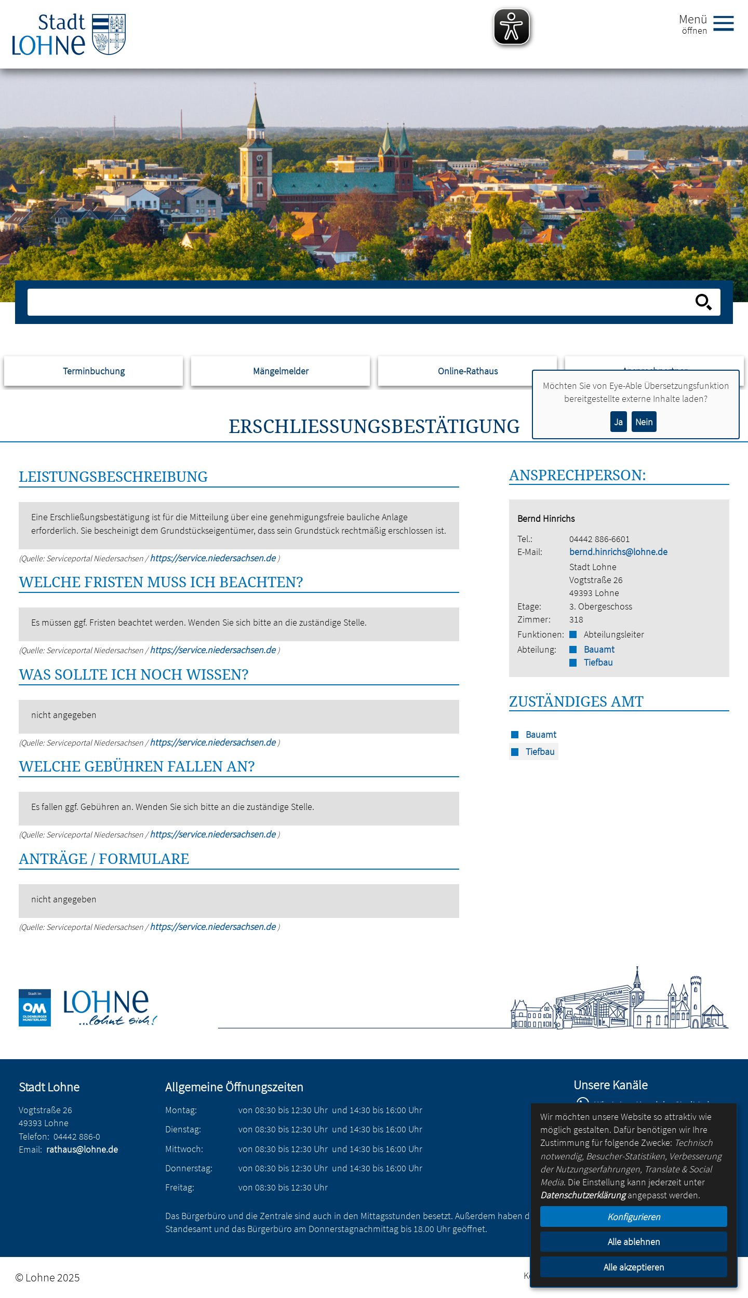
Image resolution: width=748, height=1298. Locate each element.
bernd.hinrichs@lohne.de (618, 552)
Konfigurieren (633, 1217)
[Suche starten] (704, 302)
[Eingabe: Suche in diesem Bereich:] (363, 302)
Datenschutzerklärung (582, 1195)
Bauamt (599, 649)
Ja (618, 422)
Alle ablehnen (634, 1242)
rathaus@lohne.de (82, 1149)
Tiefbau (598, 662)
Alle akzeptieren (634, 1267)
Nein (644, 422)
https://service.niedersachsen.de (213, 558)
